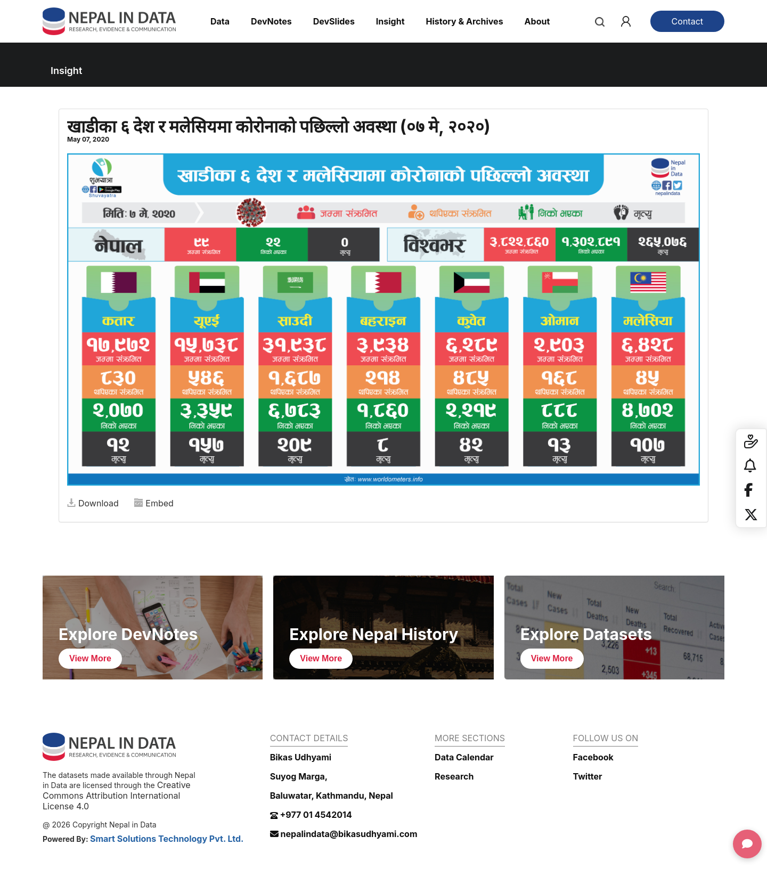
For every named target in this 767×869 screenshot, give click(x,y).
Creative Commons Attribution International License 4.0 (117, 795)
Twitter (587, 776)
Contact (687, 21)
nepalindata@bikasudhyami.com (344, 834)
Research (454, 776)
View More (90, 658)
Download (93, 503)
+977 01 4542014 (311, 814)
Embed (154, 503)
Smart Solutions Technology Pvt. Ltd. (167, 838)
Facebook (593, 757)
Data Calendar (464, 757)
